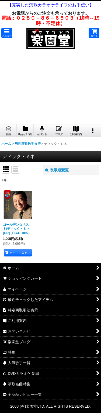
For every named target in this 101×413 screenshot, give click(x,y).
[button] (6, 33)
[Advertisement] (50, 87)
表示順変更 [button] (57, 170)
